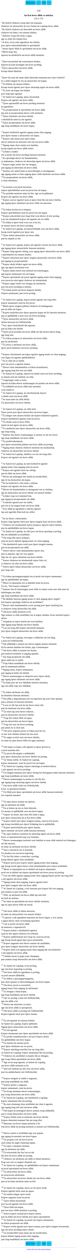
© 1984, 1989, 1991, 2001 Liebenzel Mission (38, 1249)
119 (44, 2)
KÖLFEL (30, 2)
